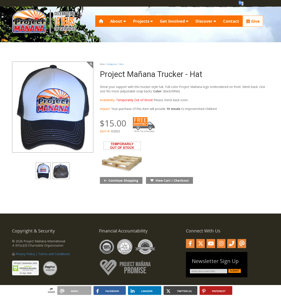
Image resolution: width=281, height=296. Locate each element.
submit (234, 270)
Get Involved (174, 21)
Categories (112, 64)
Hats (121, 64)
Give (253, 21)
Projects (143, 21)
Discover (205, 21)
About (118, 21)
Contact (231, 21)
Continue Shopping (121, 180)
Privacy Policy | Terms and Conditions (43, 254)
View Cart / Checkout (169, 180)
